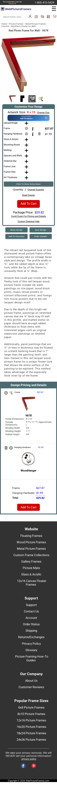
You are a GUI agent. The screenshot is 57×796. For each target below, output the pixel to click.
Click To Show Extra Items (28, 184)
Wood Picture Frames (35, 24)
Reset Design (28, 195)
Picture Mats (31, 568)
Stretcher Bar (10, 161)
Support (31, 605)
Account (31, 618)
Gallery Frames (31, 561)
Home (4, 24)
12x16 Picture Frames (31, 720)
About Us (31, 680)
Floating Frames (31, 536)
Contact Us (31, 611)
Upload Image (10, 123)
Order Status (31, 624)
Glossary (31, 650)
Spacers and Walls (13, 155)
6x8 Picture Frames (31, 707)
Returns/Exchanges (31, 637)
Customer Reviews (31, 687)
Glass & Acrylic (11, 139)
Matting (7, 150)
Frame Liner (10, 166)
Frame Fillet (9, 172)
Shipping (31, 630)
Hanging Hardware (13, 133)
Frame (7, 128)
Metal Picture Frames (31, 548)
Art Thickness (10, 177)
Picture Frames (16, 24)
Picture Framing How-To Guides (31, 658)
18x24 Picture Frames (31, 733)
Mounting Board (12, 144)
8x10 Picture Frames (31, 714)
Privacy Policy (31, 643)
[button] (28, 118)
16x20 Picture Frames (31, 727)
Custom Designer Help (29, 221)
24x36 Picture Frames (31, 739)
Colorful (5, 26)
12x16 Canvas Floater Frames (31, 582)
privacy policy (28, 759)
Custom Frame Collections (31, 555)
